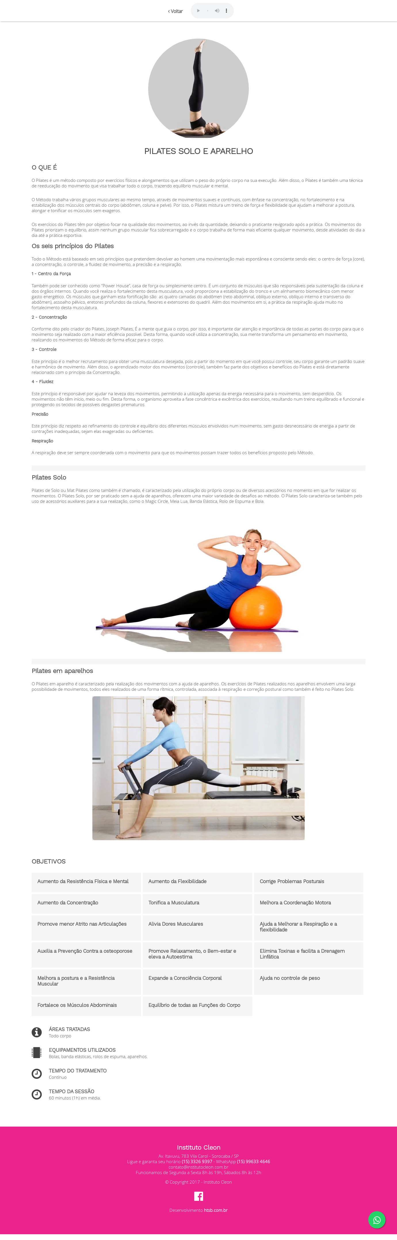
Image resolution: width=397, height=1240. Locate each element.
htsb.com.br (216, 1210)
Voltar (175, 11)
